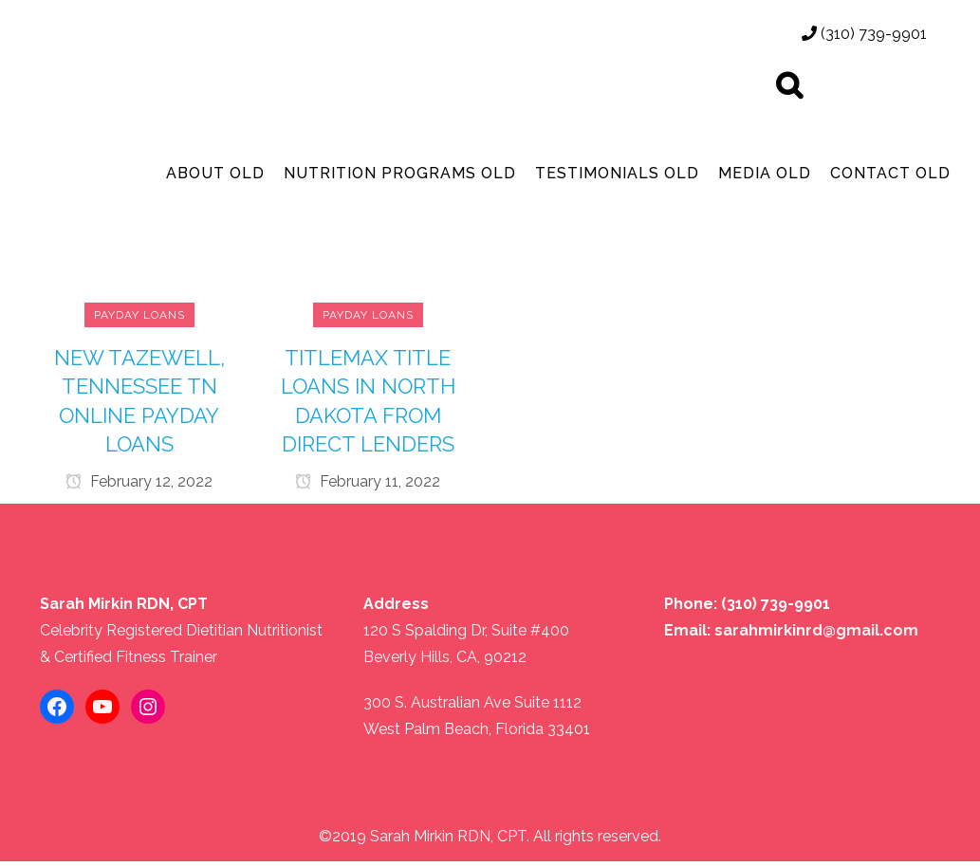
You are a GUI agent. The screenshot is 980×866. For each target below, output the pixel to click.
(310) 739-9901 (864, 34)
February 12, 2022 (139, 483)
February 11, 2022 (367, 483)
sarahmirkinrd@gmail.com (816, 635)
